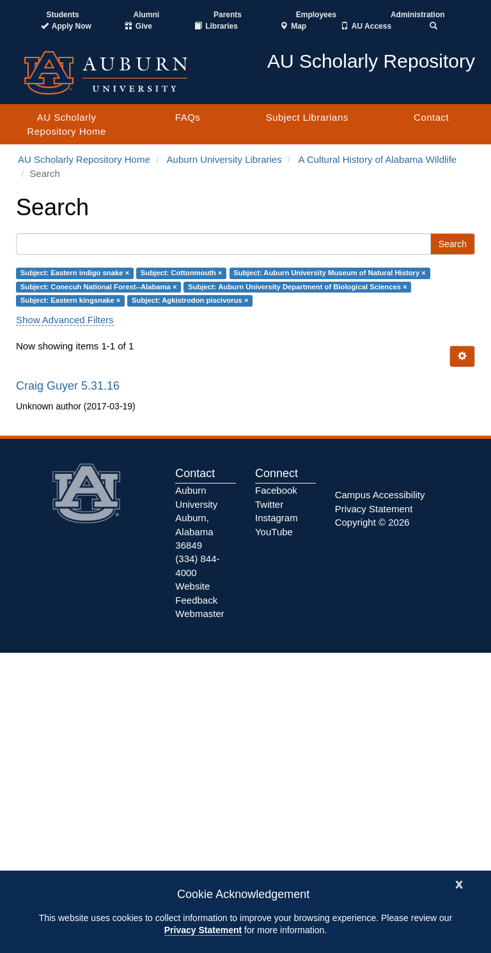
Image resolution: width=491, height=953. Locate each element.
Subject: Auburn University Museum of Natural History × (329, 273)
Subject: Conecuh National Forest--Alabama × (98, 287)
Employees (316, 14)
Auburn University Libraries (224, 159)
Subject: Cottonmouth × (181, 273)
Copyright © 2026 (372, 522)
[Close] (459, 883)
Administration (418, 14)
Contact (431, 117)
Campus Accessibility (380, 494)
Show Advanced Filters (65, 319)
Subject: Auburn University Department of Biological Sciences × (297, 287)
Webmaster (199, 613)
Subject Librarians (307, 117)
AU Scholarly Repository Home (66, 124)
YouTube (274, 531)
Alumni (147, 14)
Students (62, 14)
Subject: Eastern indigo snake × (74, 273)
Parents (228, 14)
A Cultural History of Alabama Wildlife (378, 159)
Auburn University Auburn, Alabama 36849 (196, 518)
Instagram (276, 517)
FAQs (188, 117)
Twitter (269, 504)
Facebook (276, 490)
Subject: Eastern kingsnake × (70, 300)
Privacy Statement (203, 930)
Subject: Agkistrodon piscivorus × (190, 300)
